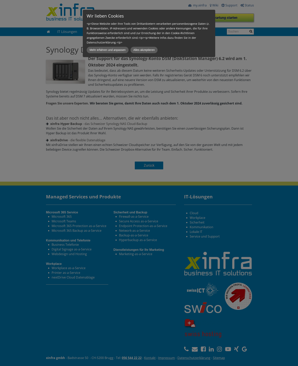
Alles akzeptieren (144, 49)
